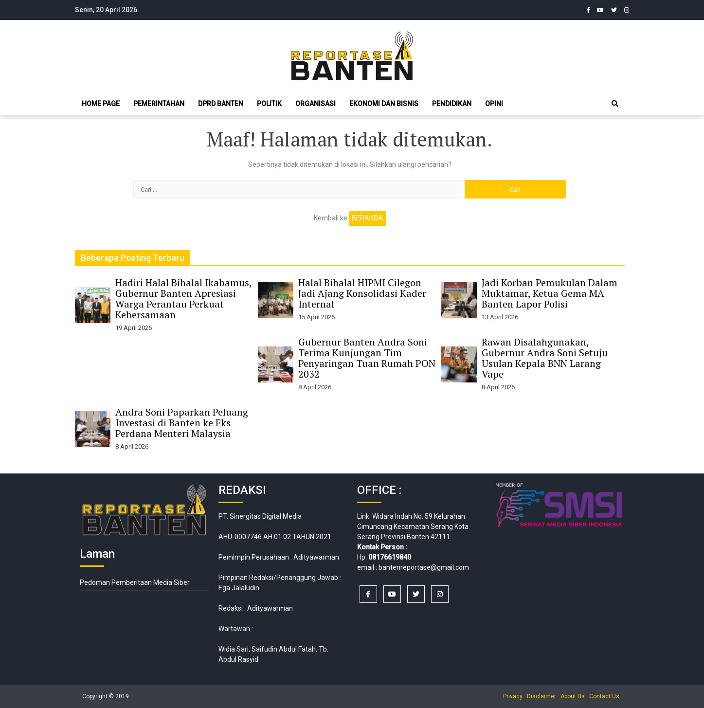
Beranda (367, 218)
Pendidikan (451, 104)
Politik (269, 104)
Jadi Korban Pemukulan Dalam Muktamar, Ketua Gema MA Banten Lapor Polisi (549, 293)
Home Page (101, 104)
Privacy (513, 696)
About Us (572, 696)
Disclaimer (541, 696)
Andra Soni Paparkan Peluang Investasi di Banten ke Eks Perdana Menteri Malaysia (181, 422)
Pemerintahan (158, 104)
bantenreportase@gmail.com (424, 567)
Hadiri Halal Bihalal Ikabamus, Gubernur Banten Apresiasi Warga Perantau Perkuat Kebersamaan (183, 298)
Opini (494, 104)
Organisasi (315, 104)
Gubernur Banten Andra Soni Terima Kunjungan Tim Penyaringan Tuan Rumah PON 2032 (366, 358)
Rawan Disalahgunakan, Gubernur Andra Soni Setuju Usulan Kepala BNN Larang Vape (545, 358)
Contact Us (604, 696)
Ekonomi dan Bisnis (383, 104)
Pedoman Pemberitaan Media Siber (135, 582)
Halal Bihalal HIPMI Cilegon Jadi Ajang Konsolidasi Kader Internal (362, 293)
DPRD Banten (220, 104)
